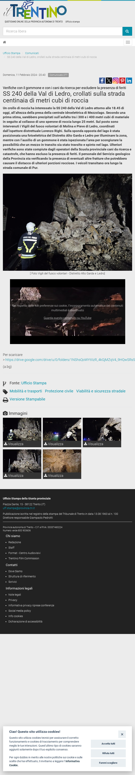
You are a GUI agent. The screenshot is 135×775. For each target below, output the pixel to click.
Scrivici (12, 581)
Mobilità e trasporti (26, 391)
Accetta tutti (108, 743)
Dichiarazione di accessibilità (25, 621)
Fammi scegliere (108, 762)
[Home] (4, 42)
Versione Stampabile (27, 399)
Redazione (14, 542)
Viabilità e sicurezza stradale (101, 391)
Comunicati (32, 53)
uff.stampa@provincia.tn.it (19, 508)
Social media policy (19, 610)
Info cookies (15, 616)
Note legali (14, 594)
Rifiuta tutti (108, 753)
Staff (11, 547)
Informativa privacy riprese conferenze (31, 605)
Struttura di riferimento (22, 576)
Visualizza (13, 444)
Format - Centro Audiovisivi (24, 553)
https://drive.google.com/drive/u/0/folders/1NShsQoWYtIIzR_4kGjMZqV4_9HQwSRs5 (70, 360)
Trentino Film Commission (23, 558)
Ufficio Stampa (11, 53)
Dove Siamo (15, 571)
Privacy (12, 600)
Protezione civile (59, 391)
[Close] (122, 734)
